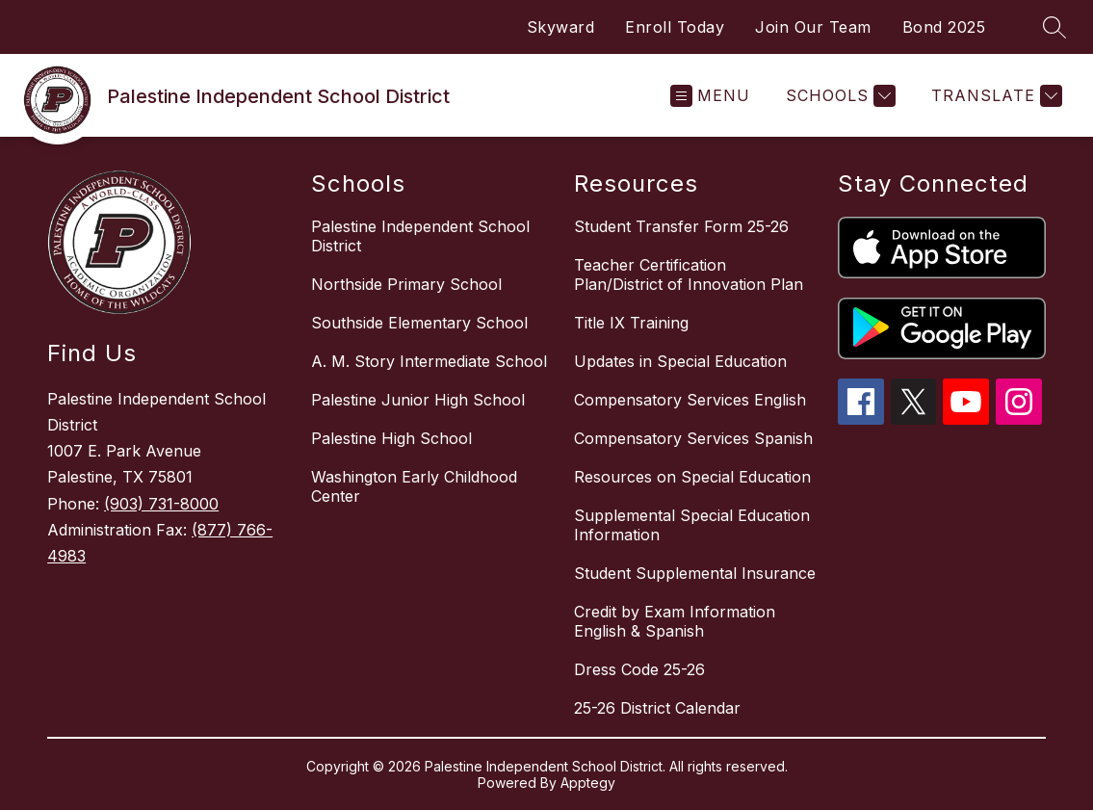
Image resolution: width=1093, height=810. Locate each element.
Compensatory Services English (690, 399)
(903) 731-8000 (161, 503)
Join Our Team (813, 27)
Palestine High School (391, 438)
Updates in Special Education (680, 361)
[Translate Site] (994, 96)
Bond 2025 (944, 27)
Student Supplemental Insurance (695, 573)
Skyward (561, 27)
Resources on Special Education (692, 476)
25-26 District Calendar (657, 708)
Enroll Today (674, 27)
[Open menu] (710, 96)
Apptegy (587, 782)
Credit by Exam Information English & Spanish (674, 621)
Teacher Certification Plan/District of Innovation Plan (688, 274)
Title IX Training (631, 322)
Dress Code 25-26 (639, 669)
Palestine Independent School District (420, 236)
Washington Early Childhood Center (414, 486)
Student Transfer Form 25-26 (681, 226)
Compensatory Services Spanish (693, 438)
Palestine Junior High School (418, 399)
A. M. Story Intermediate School (429, 361)
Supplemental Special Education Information (692, 525)
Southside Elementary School (419, 322)
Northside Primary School (406, 284)
